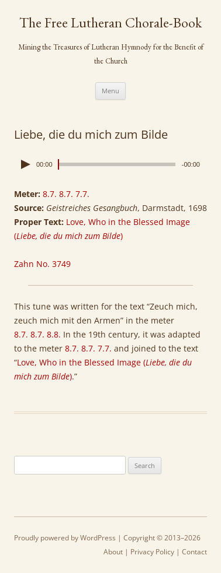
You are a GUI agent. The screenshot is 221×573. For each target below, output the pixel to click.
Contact (194, 552)
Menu (110, 90)
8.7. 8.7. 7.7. (66, 193)
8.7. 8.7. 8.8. (37, 334)
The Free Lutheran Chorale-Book (110, 22)
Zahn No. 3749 (42, 263)
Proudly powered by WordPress (65, 538)
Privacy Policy (152, 552)
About (113, 552)
